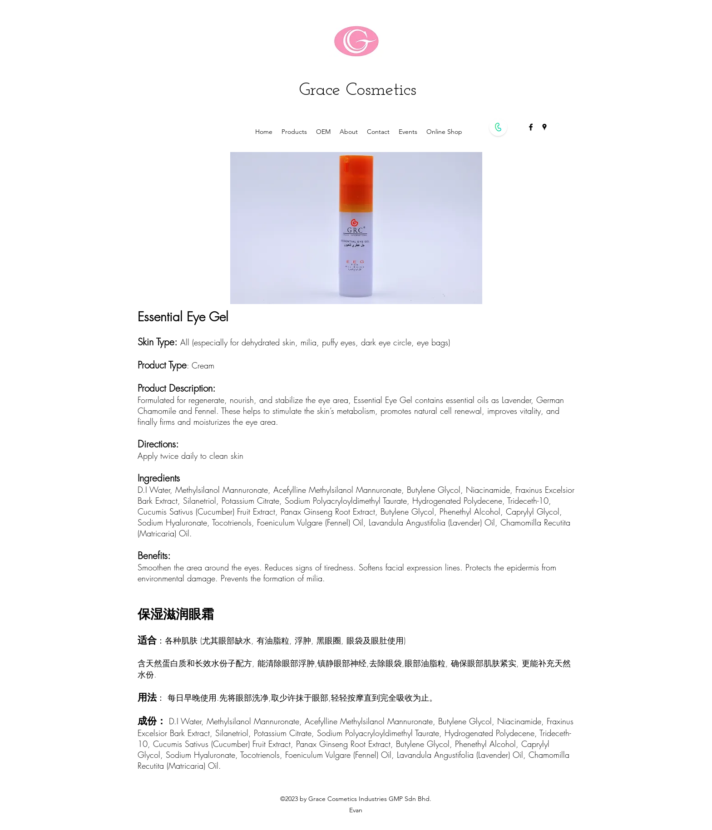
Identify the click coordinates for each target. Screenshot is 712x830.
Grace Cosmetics (357, 90)
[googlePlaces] (544, 127)
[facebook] (530, 127)
